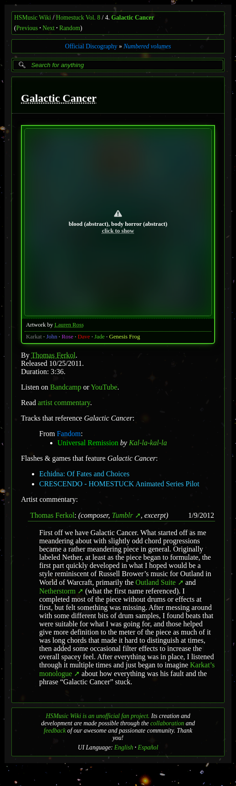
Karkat (34, 336)
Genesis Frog (124, 336)
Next (48, 28)
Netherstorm (57, 591)
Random (69, 28)
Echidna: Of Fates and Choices (84, 473)
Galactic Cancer (132, 17)
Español (148, 747)
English (123, 747)
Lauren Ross (69, 324)
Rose (67, 336)
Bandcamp (65, 386)
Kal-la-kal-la (148, 442)
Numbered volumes (147, 46)
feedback (55, 730)
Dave (83, 336)
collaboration (167, 723)
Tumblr (122, 515)
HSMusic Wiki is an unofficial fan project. (98, 716)
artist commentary (64, 402)
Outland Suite (155, 582)
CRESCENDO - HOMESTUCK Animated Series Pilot (119, 483)
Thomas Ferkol (53, 355)
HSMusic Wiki (32, 17)
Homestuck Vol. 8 (78, 17)
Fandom (69, 433)
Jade (99, 336)
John (51, 336)
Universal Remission (87, 442)
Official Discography (91, 46)
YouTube (104, 386)
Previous (27, 28)
